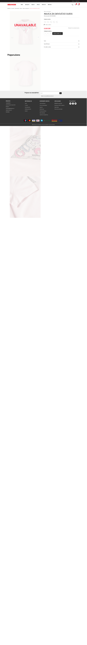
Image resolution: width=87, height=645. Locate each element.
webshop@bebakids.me (10, 108)
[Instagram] (73, 104)
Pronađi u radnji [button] (61, 47)
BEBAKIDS (9, 8)
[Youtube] (75, 104)
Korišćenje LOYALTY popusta (59, 105)
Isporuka (41, 107)
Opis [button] (61, 40)
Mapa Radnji (57, 107)
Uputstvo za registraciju (44, 114)
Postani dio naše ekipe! (58, 109)
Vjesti (26, 103)
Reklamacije (42, 109)
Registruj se (77, 1)
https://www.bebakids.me (38, 124)
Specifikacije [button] (61, 44)
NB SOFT (47, 124)
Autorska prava (27, 107)
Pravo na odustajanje (43, 105)
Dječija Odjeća (17, 8)
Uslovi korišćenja (42, 103)
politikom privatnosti (50, 96)
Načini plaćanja (42, 112)
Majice (21, 8)
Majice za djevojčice (26, 8)
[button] (78, 4)
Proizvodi (12, 8)
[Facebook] (70, 104)
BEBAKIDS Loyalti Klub (58, 103)
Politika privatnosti (28, 109)
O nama (26, 105)
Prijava (73, 1)
